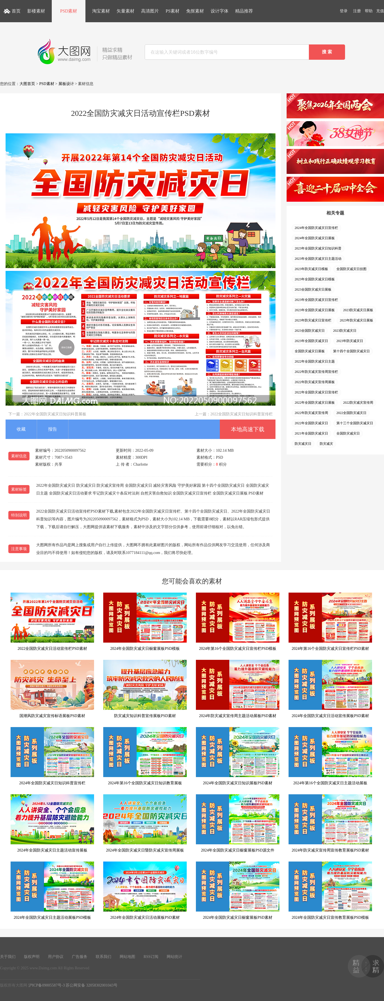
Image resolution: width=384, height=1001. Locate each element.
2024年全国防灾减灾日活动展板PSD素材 (145, 891)
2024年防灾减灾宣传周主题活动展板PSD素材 (237, 689)
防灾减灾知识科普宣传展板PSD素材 (145, 689)
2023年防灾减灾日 (349, 341)
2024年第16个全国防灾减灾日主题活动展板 (330, 756)
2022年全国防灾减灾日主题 (315, 361)
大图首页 (27, 84)
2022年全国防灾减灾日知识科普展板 (55, 414)
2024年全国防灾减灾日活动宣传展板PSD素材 (330, 689)
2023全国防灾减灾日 (310, 331)
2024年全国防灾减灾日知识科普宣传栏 (52, 756)
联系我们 (103, 957)
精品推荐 (244, 11)
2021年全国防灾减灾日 (311, 433)
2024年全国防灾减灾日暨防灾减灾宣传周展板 (145, 823)
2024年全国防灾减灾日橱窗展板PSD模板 (145, 622)
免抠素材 (195, 11)
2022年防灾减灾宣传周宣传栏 (316, 372)
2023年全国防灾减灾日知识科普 (318, 248)
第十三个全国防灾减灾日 (354, 423)
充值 (380, 11)
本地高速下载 (247, 429)
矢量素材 (125, 11)
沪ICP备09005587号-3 (46, 985)
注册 (357, 11)
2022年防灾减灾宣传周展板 (315, 382)
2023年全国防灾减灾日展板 (315, 310)
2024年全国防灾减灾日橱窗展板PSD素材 (237, 891)
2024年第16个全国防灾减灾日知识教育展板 (145, 756)
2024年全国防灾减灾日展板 (315, 238)
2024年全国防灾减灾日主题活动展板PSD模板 (52, 891)
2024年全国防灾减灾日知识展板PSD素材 (237, 756)
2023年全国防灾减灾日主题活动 (318, 259)
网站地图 (127, 957)
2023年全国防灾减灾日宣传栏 (316, 300)
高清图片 (150, 11)
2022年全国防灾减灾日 (311, 423)
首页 (16, 11)
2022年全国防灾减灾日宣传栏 (316, 392)
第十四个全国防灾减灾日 (351, 351)
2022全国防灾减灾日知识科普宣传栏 (241, 414)
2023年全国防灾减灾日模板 (315, 279)
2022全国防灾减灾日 (351, 413)
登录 (344, 11)
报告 (52, 429)
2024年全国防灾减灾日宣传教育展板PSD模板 (330, 891)
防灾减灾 (326, 444)
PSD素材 (68, 11)
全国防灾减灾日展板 (310, 351)
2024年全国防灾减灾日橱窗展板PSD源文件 (237, 823)
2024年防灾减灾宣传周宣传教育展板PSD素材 (330, 823)
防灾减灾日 (303, 444)
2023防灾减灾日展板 (358, 310)
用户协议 (55, 957)
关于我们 (8, 957)
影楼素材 (36, 11)
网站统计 (174, 957)
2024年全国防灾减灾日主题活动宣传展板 (52, 823)
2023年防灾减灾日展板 (356, 320)
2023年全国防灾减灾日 (311, 341)
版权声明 (32, 957)
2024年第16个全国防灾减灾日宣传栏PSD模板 (237, 622)
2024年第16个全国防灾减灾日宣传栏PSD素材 (330, 622)
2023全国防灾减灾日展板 (313, 289)
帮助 (369, 11)
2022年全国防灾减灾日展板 (315, 403)
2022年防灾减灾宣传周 (311, 413)
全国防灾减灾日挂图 (351, 269)
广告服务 (79, 957)
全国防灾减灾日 (348, 433)
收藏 (21, 429)
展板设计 (66, 84)
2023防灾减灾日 (344, 331)
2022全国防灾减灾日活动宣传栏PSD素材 (52, 622)
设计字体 (219, 11)
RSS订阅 (151, 957)
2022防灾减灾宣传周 (358, 403)
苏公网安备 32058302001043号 (91, 985)
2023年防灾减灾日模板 (311, 269)
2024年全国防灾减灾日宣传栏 (316, 228)
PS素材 (172, 11)
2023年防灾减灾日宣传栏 (313, 320)
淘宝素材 (101, 11)
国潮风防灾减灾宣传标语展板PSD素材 (52, 689)
